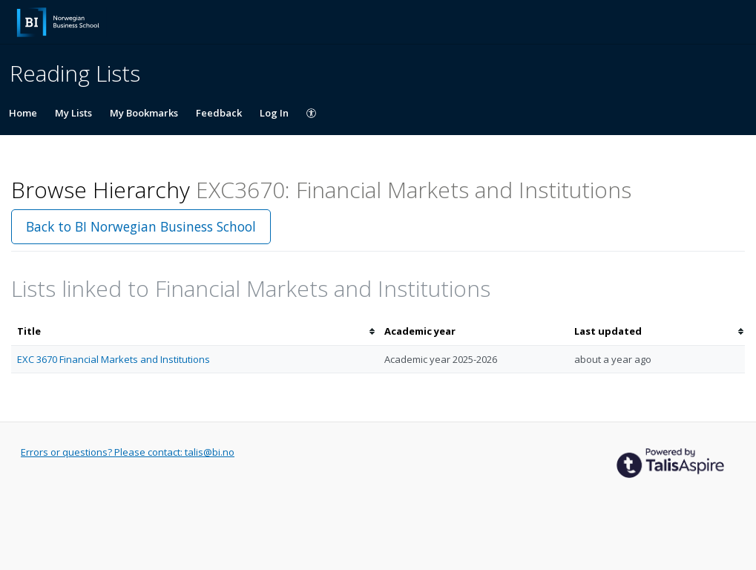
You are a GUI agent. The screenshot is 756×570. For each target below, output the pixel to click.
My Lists (73, 112)
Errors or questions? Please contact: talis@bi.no (127, 452)
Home (23, 112)
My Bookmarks (144, 112)
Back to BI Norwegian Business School (141, 226)
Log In (274, 112)
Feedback (219, 112)
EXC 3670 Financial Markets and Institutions (113, 359)
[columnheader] (194, 331)
